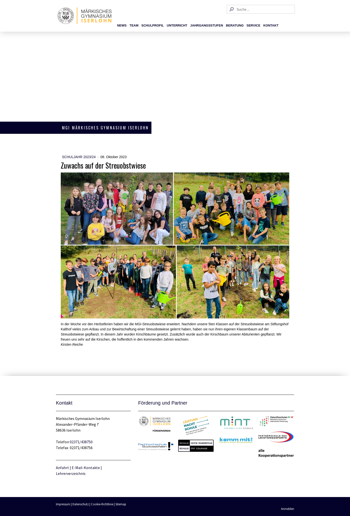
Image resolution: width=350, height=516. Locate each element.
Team (134, 25)
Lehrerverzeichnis (71, 473)
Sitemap (120, 504)
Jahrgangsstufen (206, 25)
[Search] (261, 9)
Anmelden (287, 509)
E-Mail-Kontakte (86, 467)
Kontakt (271, 25)
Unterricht (177, 25)
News (122, 25)
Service (253, 25)
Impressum (63, 504)
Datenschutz (80, 504)
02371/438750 (81, 441)
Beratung (235, 25)
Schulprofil (152, 25)
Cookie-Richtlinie (102, 504)
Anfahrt (63, 467)
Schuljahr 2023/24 (79, 157)
